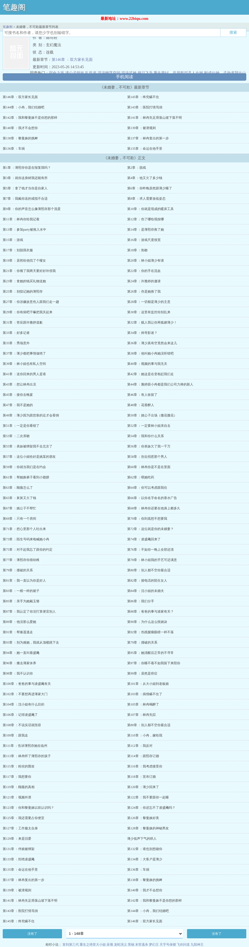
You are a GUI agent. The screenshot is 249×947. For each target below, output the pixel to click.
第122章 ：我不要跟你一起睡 (148, 797)
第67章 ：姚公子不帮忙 (19, 508)
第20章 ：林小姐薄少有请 (145, 260)
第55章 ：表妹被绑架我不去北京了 (27, 446)
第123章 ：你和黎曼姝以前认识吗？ (28, 808)
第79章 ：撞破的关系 (18, 570)
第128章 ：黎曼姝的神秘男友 (148, 828)
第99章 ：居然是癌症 (142, 673)
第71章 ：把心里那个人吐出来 (24, 529)
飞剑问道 (183, 944)
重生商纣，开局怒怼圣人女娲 (178, 73)
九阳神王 (197, 944)
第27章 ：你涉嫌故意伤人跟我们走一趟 (31, 302)
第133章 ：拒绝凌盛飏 (19, 859)
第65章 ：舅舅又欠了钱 (19, 498)
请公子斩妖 (74, 73)
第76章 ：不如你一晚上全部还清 (150, 549)
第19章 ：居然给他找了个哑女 (24, 260)
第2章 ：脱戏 (136, 168)
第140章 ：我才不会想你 (20, 128)
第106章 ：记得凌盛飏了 (20, 715)
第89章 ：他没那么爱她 (19, 622)
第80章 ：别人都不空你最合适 (148, 570)
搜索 (233, 32)
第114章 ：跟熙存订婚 (143, 756)
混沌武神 (128, 73)
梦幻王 (154, 944)
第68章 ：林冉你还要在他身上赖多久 (153, 508)
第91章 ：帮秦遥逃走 (18, 632)
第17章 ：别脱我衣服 (18, 250)
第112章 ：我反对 (139, 746)
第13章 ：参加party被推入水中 (24, 229)
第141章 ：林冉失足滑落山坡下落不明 (154, 118)
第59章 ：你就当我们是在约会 (24, 467)
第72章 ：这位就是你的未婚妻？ (150, 529)
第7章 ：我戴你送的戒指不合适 (25, 198)
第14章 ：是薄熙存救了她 (145, 229)
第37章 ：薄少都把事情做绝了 (24, 353)
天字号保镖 (168, 944)
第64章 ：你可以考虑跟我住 (147, 488)
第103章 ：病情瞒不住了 (144, 694)
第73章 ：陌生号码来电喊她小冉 (26, 539)
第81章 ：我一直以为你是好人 (24, 580)
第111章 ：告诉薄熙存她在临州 (25, 746)
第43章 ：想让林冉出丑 (19, 384)
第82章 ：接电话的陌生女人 (147, 580)
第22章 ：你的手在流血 (144, 271)
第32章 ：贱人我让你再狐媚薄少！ (152, 322)
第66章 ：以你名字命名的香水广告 (152, 498)
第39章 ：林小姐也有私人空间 (24, 364)
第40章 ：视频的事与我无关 (147, 364)
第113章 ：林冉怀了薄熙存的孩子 (27, 756)
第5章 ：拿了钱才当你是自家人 (25, 188)
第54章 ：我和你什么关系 (145, 436)
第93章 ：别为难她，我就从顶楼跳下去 (31, 642)
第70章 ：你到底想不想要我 (147, 518)
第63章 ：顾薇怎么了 (18, 488)
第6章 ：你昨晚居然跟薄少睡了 (149, 188)
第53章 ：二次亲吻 (16, 436)
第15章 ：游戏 (13, 240)
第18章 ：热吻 (137, 250)
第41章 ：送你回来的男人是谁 (24, 374)
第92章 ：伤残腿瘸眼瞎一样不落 (150, 632)
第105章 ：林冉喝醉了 (143, 704)
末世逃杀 (141, 944)
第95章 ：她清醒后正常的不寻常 (150, 653)
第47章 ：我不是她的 (18, 405)
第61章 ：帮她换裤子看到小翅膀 (26, 477)
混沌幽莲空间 (109, 73)
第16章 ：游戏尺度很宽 (144, 240)
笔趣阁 (14, 7)
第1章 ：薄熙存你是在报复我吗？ (27, 168)
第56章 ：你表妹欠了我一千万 (148, 446)
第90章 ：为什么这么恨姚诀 (147, 622)
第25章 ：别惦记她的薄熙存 (23, 291)
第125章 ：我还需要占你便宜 (23, 818)
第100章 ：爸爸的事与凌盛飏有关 (27, 684)
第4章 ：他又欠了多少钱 (144, 178)
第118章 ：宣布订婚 (141, 777)
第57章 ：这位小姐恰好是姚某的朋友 (29, 457)
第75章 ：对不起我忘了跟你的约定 (27, 549)
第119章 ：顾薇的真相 (19, 787)
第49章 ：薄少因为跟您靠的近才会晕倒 (31, 415)
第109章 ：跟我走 (15, 735)
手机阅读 (124, 76)
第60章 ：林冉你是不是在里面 (148, 467)
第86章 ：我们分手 (140, 601)
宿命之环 (56, 73)
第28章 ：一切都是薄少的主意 (148, 302)
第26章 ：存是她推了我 (144, 291)
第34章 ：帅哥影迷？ (142, 333)
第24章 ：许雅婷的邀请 (144, 281)
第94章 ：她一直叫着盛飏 (21, 653)
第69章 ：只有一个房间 (19, 518)
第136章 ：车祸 (14, 148)
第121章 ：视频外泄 (17, 797)
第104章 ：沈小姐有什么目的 (23, 704)
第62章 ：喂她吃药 (140, 477)
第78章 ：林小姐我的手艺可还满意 (152, 560)
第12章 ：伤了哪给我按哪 (145, 219)
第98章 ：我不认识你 (18, 673)
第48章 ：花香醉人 (140, 405)
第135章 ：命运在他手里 (144, 148)
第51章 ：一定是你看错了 (21, 426)
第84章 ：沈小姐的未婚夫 (145, 591)
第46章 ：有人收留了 (142, 395)
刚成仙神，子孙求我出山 (225, 73)
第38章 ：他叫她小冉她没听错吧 (150, 353)
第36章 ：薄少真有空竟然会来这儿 (152, 343)
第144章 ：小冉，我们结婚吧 (23, 107)
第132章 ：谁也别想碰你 (144, 849)
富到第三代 (71, 944)
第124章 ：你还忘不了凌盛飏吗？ (151, 808)
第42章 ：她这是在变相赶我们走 (150, 374)
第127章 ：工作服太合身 (20, 828)
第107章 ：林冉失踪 (141, 715)
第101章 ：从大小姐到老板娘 (148, 684)
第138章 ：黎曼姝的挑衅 (20, 138)
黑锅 (131, 944)
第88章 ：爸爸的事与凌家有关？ (150, 611)
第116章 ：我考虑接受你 (144, 766)
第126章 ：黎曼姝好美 (143, 818)
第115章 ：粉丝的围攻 (19, 766)
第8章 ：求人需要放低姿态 (146, 198)
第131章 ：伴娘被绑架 (19, 849)
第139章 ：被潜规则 (141, 128)
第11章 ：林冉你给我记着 (21, 219)
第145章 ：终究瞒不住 (143, 97)
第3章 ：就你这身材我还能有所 (25, 178)
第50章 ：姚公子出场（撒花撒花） (152, 415)
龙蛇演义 (120, 944)
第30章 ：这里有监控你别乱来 (148, 312)
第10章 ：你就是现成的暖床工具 (150, 209)
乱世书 (91, 73)
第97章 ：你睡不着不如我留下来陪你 (153, 663)
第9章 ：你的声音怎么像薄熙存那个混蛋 (32, 209)
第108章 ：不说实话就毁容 (22, 725)
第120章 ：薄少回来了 (143, 787)
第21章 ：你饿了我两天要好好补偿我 (29, 271)
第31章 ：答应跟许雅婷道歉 (23, 322)
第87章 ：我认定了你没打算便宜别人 (29, 611)
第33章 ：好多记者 (16, 333)
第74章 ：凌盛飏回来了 (144, 539)
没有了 (32, 934)
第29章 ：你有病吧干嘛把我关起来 (27, 312)
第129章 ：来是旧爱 (17, 839)
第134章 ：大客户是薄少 (144, 859)
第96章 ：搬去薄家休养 (19, 663)
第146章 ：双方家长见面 (72, 60)
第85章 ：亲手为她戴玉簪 (21, 601)
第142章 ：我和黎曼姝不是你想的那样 (30, 118)
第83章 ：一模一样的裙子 (21, 591)
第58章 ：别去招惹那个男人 (147, 457)
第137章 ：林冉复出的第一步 (148, 138)
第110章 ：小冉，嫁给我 (144, 735)
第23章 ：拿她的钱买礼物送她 (24, 281)
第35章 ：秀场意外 (16, 343)
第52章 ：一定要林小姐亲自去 (148, 426)
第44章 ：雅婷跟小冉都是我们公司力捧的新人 (160, 384)
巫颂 (110, 944)
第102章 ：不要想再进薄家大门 (25, 694)
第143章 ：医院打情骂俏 (144, 107)
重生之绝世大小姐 (93, 944)
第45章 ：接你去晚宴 (18, 395)
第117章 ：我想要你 (17, 777)
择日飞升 (145, 73)
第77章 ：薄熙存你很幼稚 (21, 560)
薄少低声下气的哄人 (142, 839)
